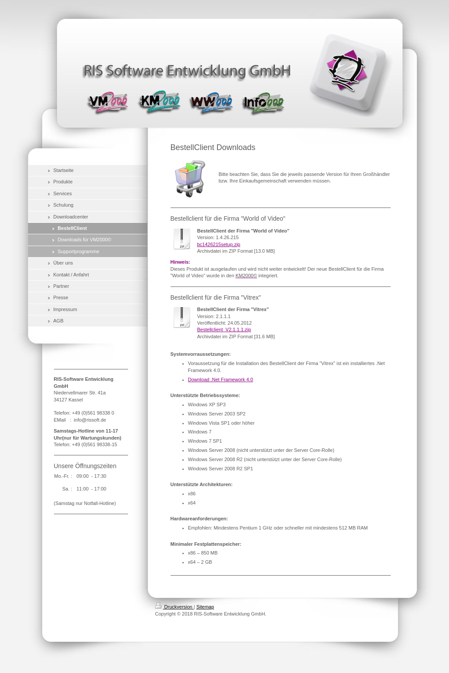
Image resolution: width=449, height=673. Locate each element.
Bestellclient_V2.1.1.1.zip (224, 329)
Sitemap (205, 606)
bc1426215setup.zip (218, 244)
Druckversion (174, 606)
